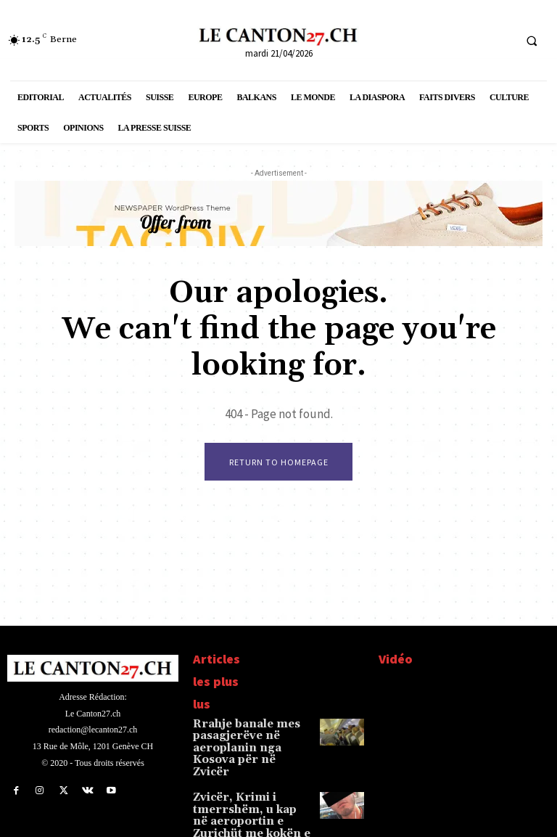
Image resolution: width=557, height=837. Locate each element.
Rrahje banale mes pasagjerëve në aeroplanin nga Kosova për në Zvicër (247, 739)
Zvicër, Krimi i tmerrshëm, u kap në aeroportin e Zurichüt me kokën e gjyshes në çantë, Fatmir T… (252, 797)
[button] (531, 41)
